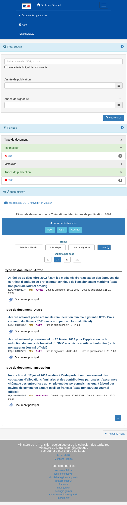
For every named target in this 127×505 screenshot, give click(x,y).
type (104, 247)
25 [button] (57, 259)
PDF (49, 229)
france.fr (63, 484)
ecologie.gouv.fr (63, 491)
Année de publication (17, 172)
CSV (61, 229)
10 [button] (48, 259)
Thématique (11, 147)
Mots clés (10, 164)
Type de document (16, 139)
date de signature (81, 247)
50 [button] (67, 259)
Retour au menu (115, 433)
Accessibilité (63, 455)
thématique (55, 247)
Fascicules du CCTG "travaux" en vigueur (28, 203)
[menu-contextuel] (5, 67)
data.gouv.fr (63, 487)
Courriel (75, 229)
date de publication (29, 247)
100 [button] (77, 259)
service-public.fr (63, 470)
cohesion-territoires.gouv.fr (63, 494)
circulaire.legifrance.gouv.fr (63, 477)
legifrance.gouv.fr (63, 473)
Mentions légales (63, 459)
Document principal (26, 299)
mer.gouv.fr (63, 498)
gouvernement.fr (63, 480)
